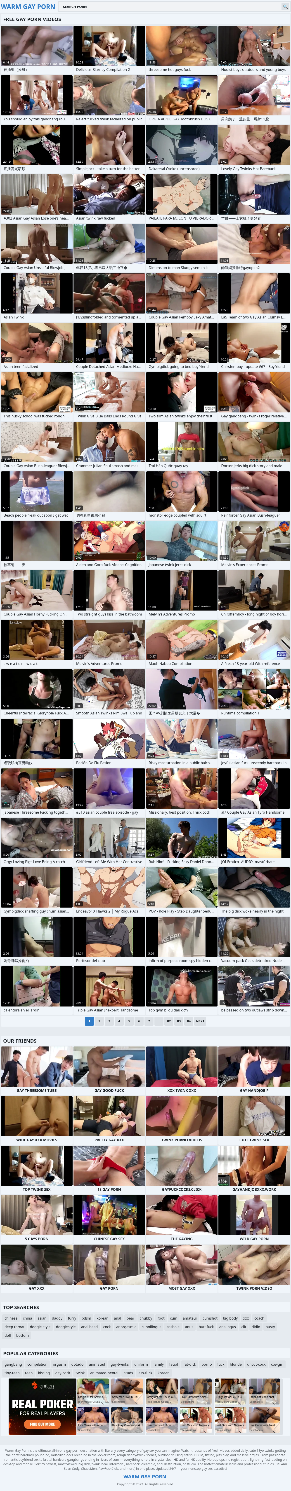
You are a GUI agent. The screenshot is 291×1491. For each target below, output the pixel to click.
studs (128, 1372)
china (27, 1318)
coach (259, 1318)
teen (29, 1372)
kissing (44, 1372)
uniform (141, 1364)
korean (102, 1318)
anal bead (89, 1326)
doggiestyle (66, 1326)
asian (42, 1318)
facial (173, 1364)
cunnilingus (151, 1326)
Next (200, 1021)
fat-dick (190, 1364)
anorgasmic (126, 1326)
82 (169, 1021)
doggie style (40, 1326)
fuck (221, 1364)
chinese (11, 1318)
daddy (57, 1318)
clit (243, 1326)
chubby (146, 1318)
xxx (246, 1318)
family (158, 1364)
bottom (22, 1335)
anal (117, 1318)
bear (130, 1318)
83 (179, 1021)
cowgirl (277, 1364)
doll (8, 1335)
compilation (37, 1364)
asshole (173, 1326)
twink (80, 1372)
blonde (236, 1364)
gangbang (13, 1364)
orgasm (59, 1364)
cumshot (210, 1318)
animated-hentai (104, 1372)
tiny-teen (12, 1372)
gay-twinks (120, 1364)
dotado (77, 1364)
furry (72, 1318)
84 (189, 1021)
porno (206, 1364)
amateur (190, 1318)
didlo (256, 1326)
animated (97, 1364)
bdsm (86, 1318)
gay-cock (62, 1372)
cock (107, 1326)
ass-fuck (145, 1372)
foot (161, 1318)
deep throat (14, 1326)
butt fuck (206, 1326)
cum (173, 1318)
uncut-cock (256, 1364)
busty (270, 1326)
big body (230, 1318)
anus (189, 1326)
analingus (227, 1326)
